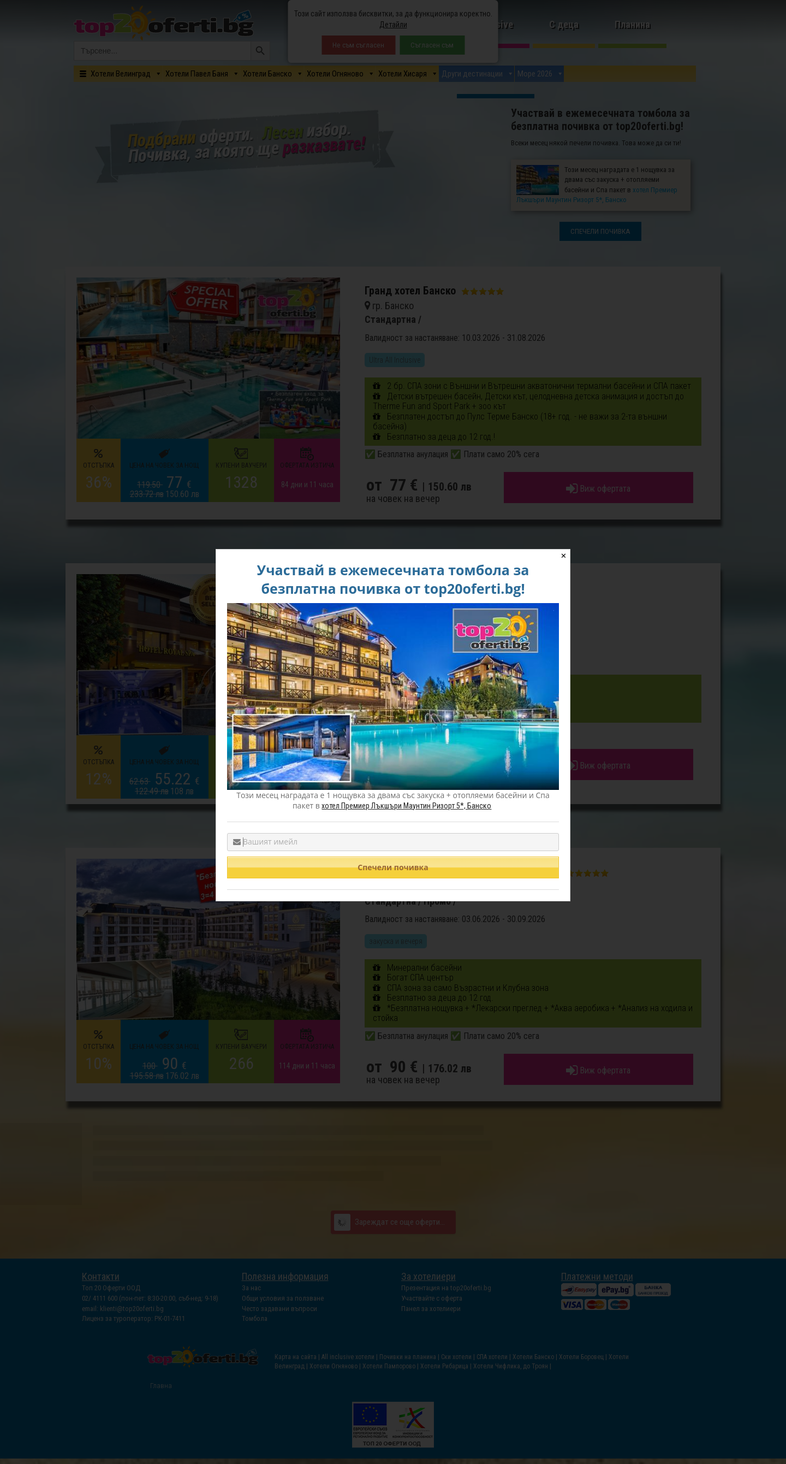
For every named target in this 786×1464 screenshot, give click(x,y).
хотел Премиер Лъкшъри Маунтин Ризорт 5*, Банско (406, 805)
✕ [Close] (564, 556)
